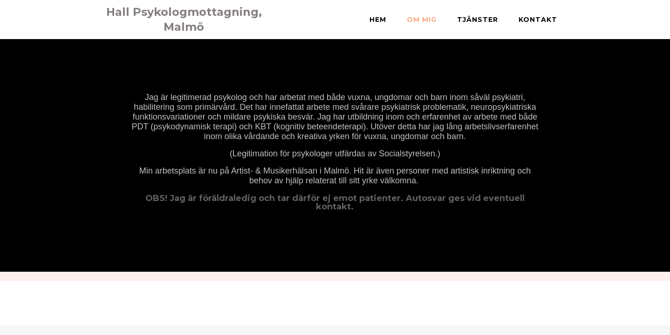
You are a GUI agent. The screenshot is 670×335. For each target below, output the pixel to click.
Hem (377, 19)
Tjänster (477, 19)
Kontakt (538, 19)
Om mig (422, 19)
